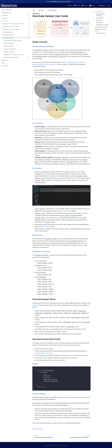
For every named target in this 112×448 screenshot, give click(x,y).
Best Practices (99, 22)
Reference (4, 60)
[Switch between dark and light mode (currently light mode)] (108, 5)
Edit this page (37, 429)
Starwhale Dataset (7, 37)
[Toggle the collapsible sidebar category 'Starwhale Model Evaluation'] (28, 57)
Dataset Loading (8, 46)
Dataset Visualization (9, 49)
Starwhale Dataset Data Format (100, 30)
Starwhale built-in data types (43, 353)
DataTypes (35, 305)
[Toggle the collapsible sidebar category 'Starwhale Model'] (28, 32)
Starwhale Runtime (7, 35)
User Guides (5, 21)
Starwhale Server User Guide (10, 26)
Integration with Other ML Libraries (13, 54)
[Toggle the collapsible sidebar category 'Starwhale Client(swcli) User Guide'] (28, 23)
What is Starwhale (7, 9)
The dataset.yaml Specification (12, 40)
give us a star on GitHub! (63, 1)
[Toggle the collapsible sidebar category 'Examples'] (28, 15)
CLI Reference (65, 211)
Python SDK (44, 226)
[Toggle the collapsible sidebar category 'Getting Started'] (28, 12)
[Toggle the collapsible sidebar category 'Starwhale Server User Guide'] (28, 26)
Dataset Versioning (9, 52)
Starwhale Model (7, 32)
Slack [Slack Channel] (85, 5)
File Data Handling (100, 33)
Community (5, 66)
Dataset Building (8, 43)
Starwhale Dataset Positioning (100, 14)
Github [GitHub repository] (78, 5)
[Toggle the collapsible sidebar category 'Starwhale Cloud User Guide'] (28, 29)
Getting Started (6, 12)
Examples (4, 15)
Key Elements (99, 20)
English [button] (102, 5)
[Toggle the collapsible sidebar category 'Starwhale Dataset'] (28, 37)
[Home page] (33, 10)
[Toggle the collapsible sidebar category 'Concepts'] (28, 18)
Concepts (4, 18)
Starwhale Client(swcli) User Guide (12, 23)
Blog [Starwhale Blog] (93, 5)
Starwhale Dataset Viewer (101, 27)
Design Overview (99, 11)
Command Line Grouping (102, 24)
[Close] (110, 1)
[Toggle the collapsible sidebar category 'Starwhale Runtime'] (28, 35)
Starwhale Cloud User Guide (10, 29)
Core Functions (100, 17)
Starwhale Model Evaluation (10, 57)
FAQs (3, 63)
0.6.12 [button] (69, 5)
